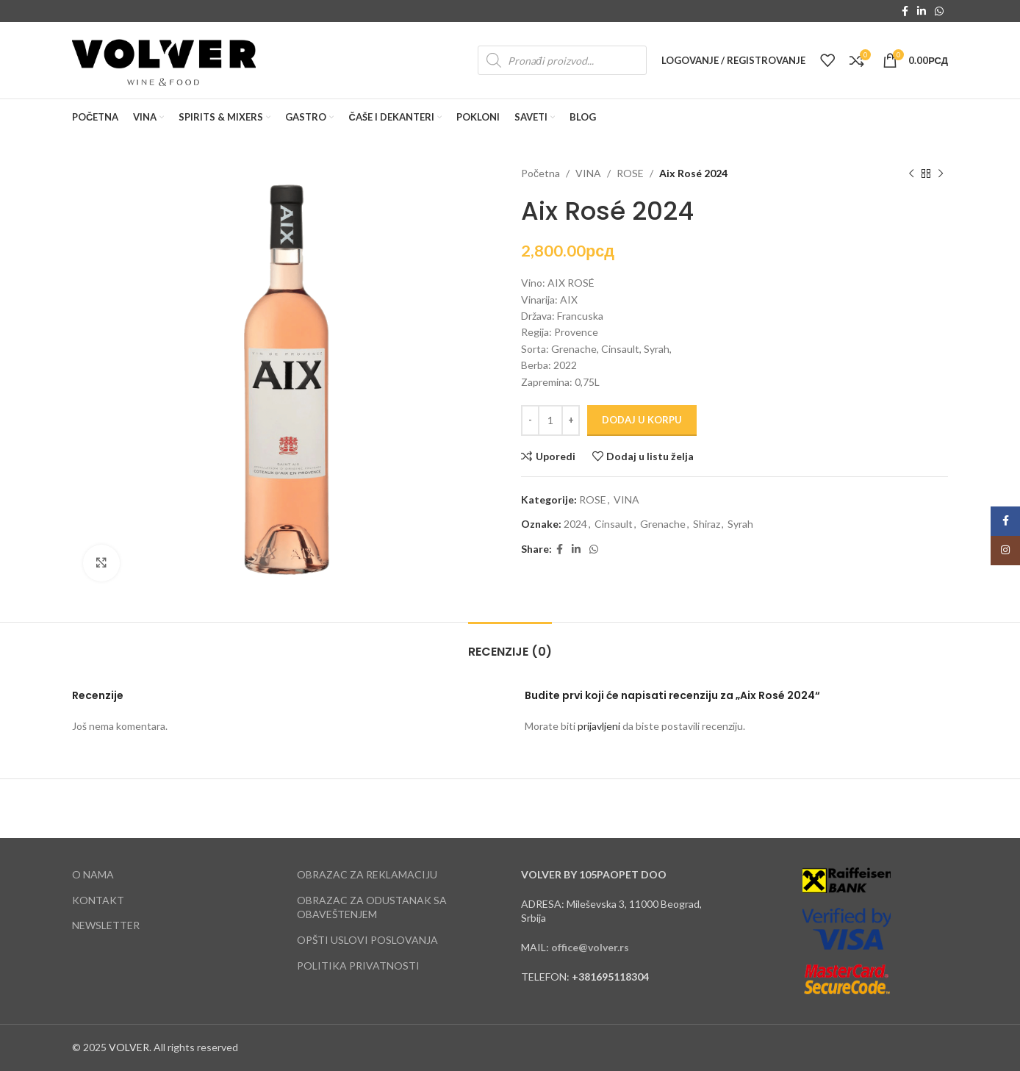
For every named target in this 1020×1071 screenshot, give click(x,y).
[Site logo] (164, 59)
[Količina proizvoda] (550, 420)
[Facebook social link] (905, 11)
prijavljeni (599, 726)
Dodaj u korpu (642, 420)
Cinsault (614, 523)
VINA (588, 173)
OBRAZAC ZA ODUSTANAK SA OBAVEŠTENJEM (372, 907)
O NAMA (93, 874)
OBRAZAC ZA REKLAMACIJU (367, 874)
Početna (540, 173)
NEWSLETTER (106, 925)
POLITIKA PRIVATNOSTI (358, 965)
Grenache (663, 523)
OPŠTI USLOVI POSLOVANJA (367, 940)
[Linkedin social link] (921, 11)
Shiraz (706, 523)
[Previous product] (911, 173)
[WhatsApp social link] (939, 11)
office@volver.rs (590, 947)
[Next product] (940, 173)
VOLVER (129, 1047)
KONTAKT (98, 900)
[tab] (510, 644)
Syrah (740, 523)
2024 (575, 523)
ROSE (630, 173)
